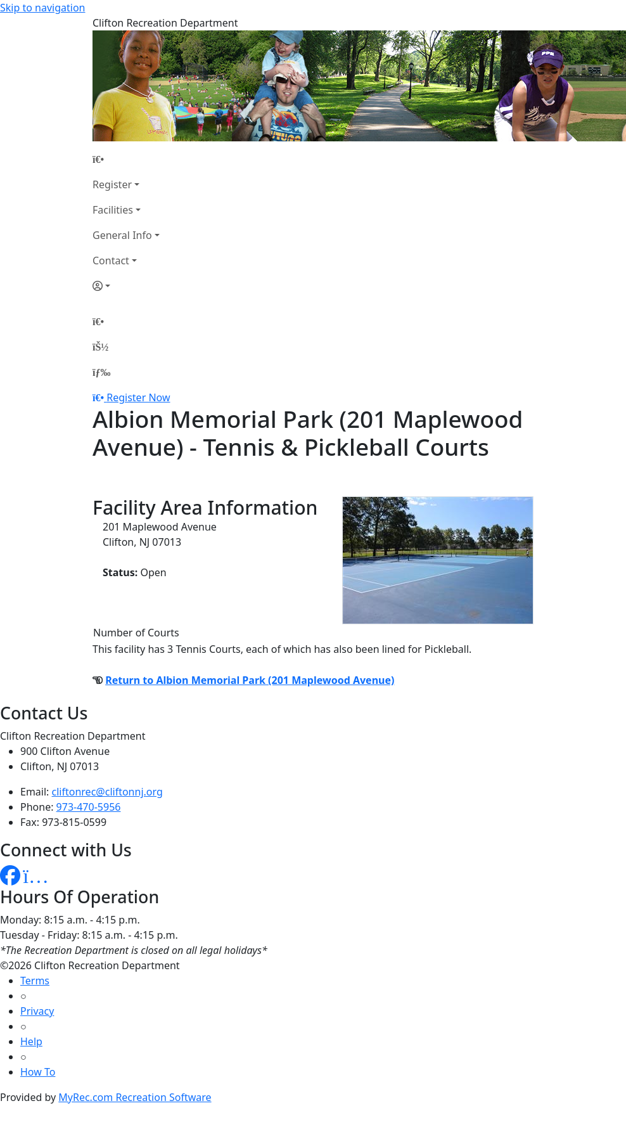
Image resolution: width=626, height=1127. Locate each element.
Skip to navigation (42, 8)
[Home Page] (126, 159)
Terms (34, 981)
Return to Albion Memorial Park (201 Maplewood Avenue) (249, 680)
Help (31, 1041)
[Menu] (101, 372)
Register (112, 184)
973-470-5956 (88, 807)
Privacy (37, 1011)
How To (37, 1072)
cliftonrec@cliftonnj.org (107, 792)
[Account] (126, 286)
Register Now (138, 397)
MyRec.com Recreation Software (134, 1097)
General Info (122, 235)
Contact (111, 260)
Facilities (113, 210)
